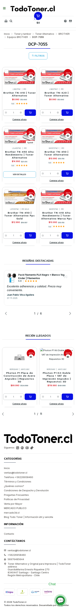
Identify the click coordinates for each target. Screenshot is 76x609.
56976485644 (14, 559)
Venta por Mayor (13, 503)
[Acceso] (65, 20)
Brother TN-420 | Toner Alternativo (56, 94)
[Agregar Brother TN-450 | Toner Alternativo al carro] (67, 173)
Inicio (7, 34)
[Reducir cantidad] (5, 113)
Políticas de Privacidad (16, 499)
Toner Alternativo (44, 34)
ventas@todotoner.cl (15, 472)
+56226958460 (15, 555)
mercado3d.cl (12, 512)
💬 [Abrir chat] (60, 600)
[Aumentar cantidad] (21, 113)
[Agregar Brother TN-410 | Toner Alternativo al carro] (30, 112)
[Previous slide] (7, 313)
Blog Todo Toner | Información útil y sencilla (28, 517)
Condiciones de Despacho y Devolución (26, 490)
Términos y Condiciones (17, 481)
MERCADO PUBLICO (15, 508)
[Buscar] (10, 20)
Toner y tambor (22, 34)
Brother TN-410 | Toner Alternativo (19, 94)
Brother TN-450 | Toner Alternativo (56, 153)
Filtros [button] (38, 55)
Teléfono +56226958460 (18, 477)
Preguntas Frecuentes (16, 495)
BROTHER (64, 34)
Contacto (9, 533)
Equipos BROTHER (17, 37)
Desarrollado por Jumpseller (54, 605)
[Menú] (4, 8)
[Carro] (38, 20)
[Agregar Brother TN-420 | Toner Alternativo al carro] (67, 112)
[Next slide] (69, 313)
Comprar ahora (19, 119)
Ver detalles (19, 174)
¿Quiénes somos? (14, 486)
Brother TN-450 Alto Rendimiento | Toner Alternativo (19, 154)
